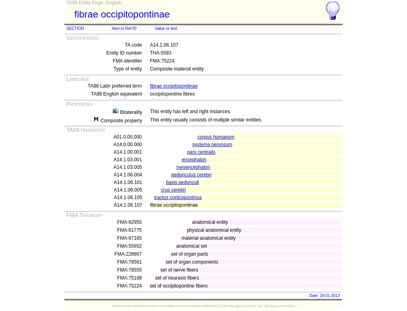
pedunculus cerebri (191, 175)
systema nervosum (212, 144)
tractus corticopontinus (178, 197)
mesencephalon (193, 167)
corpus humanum (216, 137)
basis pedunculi (182, 182)
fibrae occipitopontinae (174, 86)
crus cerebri (173, 190)
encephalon (194, 159)
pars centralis (201, 152)
